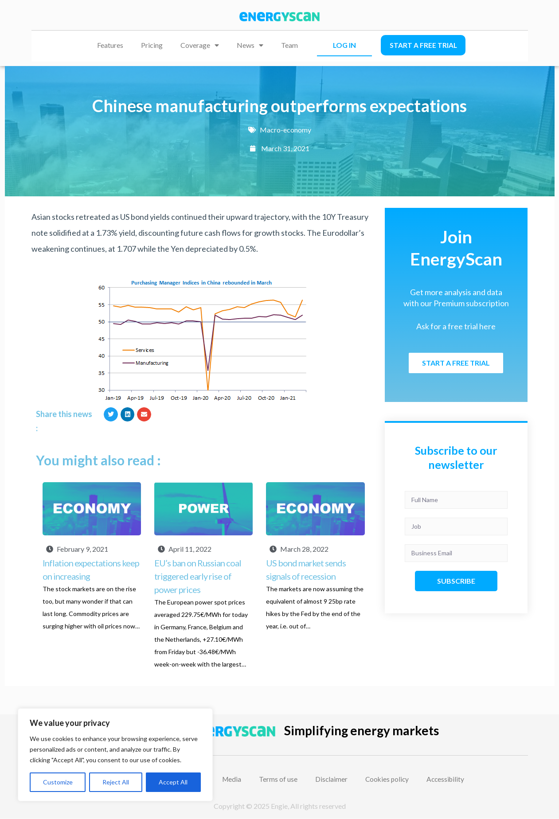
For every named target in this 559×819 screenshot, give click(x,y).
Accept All (173, 782)
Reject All (115, 782)
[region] (115, 754)
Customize (58, 782)
